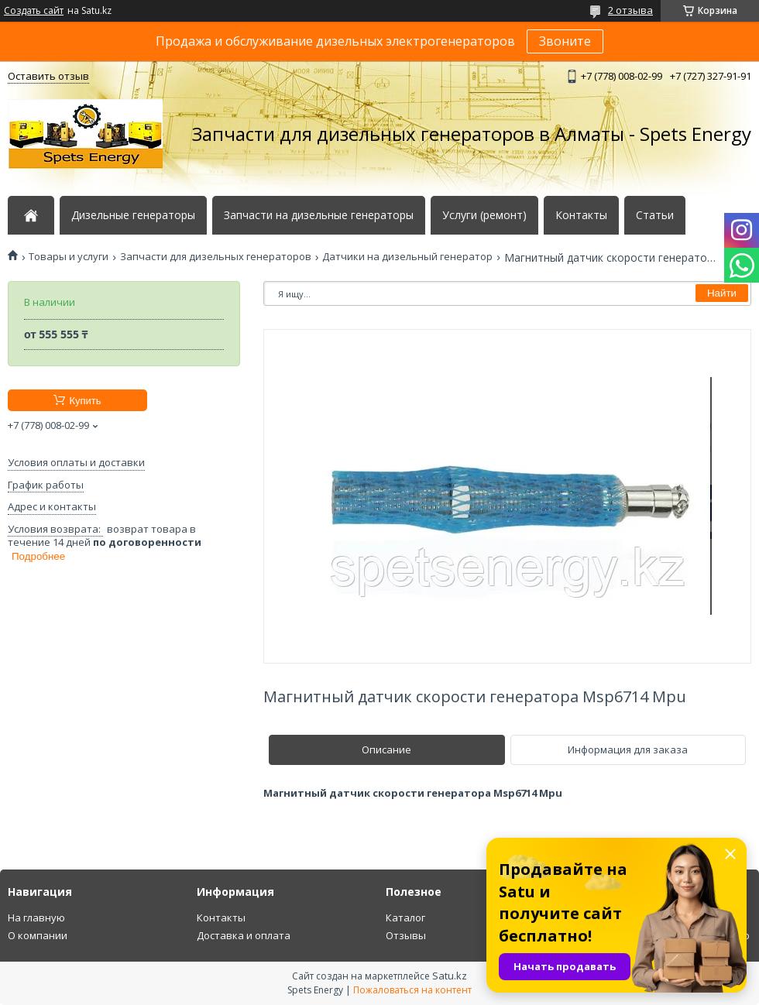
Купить (85, 400)
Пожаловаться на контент (412, 989)
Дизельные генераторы (133, 215)
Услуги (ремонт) (484, 215)
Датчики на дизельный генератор (407, 256)
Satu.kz (449, 976)
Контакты (581, 215)
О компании (37, 935)
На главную (36, 917)
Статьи (655, 215)
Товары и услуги (68, 256)
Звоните (565, 41)
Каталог (405, 917)
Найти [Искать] (722, 293)
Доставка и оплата (243, 935)
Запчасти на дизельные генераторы (319, 215)
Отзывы (406, 935)
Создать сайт (34, 10)
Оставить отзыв (48, 76)
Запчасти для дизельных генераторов (215, 256)
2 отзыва (630, 10)
